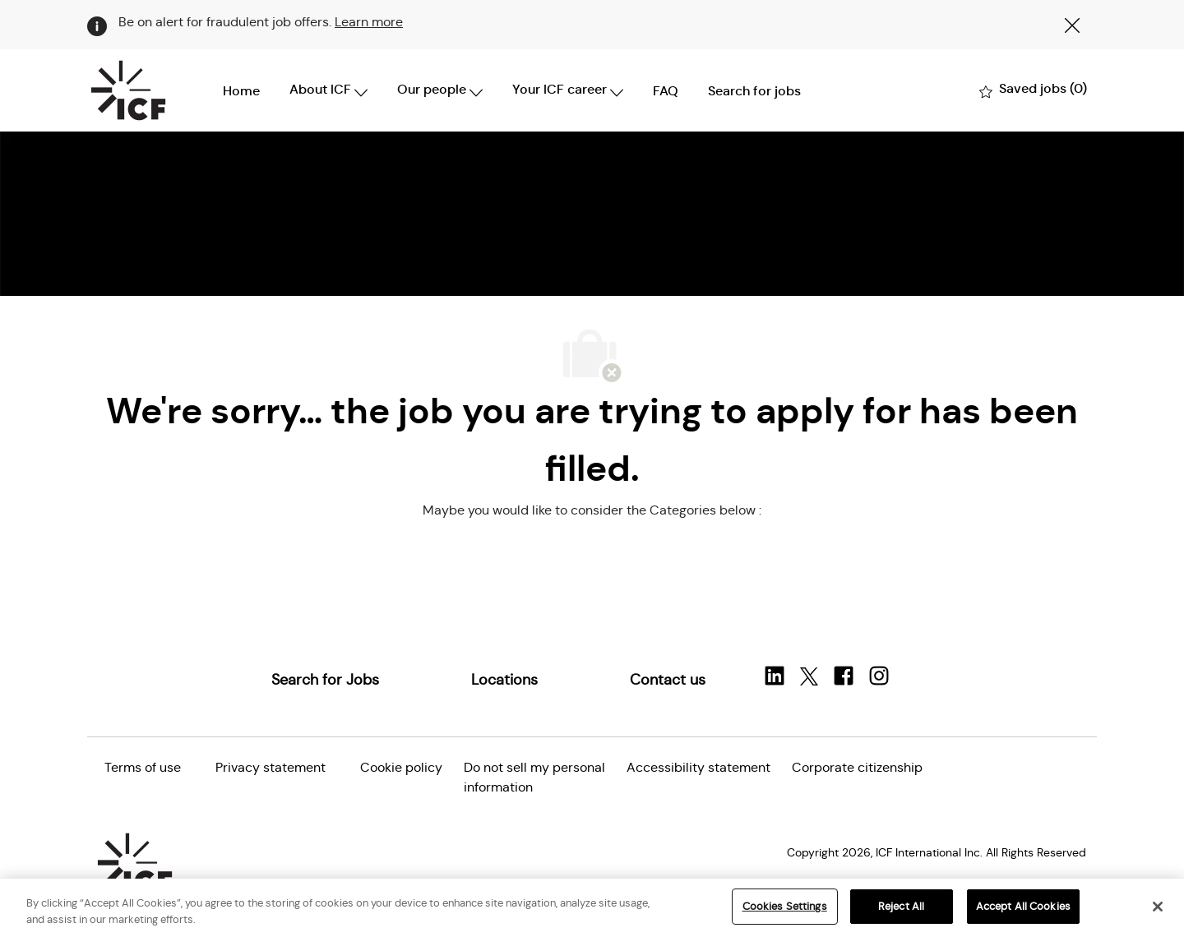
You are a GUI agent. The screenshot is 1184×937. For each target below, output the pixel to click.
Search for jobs (754, 90)
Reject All (901, 906)
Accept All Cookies (1023, 906)
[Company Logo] (128, 90)
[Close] (1158, 907)
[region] (592, 908)
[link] (325, 680)
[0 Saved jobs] (1033, 90)
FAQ (665, 90)
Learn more (369, 22)
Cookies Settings (784, 906)
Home (241, 90)
